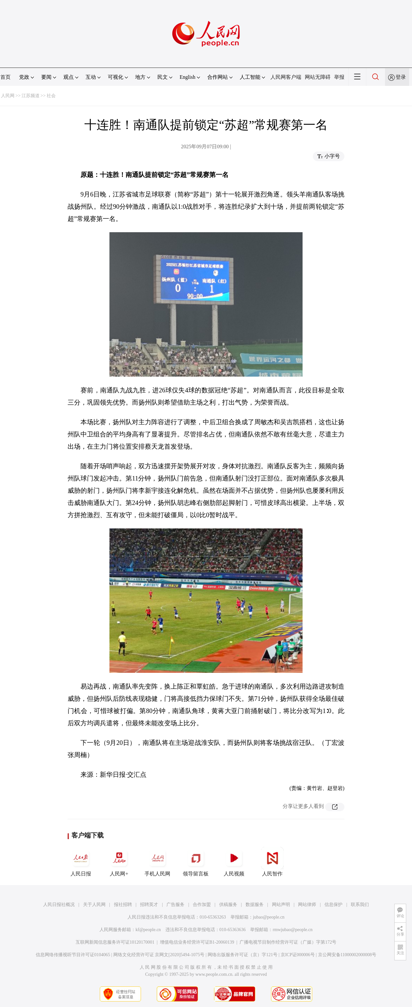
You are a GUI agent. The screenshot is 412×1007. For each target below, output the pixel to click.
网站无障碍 (318, 77)
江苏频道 (31, 95)
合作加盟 (202, 904)
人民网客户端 (285, 77)
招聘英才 (149, 904)
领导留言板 (196, 861)
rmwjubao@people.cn (293, 929)
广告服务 (175, 904)
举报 (339, 77)
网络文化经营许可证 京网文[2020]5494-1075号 (159, 954)
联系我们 (360, 904)
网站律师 (307, 904)
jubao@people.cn (269, 917)
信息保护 (333, 904)
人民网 (7, 95)
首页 (5, 77)
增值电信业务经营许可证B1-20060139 (197, 942)
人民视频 (234, 861)
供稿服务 (228, 904)
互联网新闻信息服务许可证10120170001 (115, 942)
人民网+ (119, 861)
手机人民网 (157, 861)
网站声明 (281, 904)
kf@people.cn (148, 929)
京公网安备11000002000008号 (347, 954)
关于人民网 (94, 904)
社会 (51, 95)
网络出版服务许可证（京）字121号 (242, 954)
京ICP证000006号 (298, 954)
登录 (401, 77)
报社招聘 (123, 904)
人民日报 (81, 861)
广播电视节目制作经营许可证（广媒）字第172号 (287, 942)
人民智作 (272, 861)
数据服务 (255, 904)
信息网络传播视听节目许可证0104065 (73, 954)
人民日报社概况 (59, 904)
